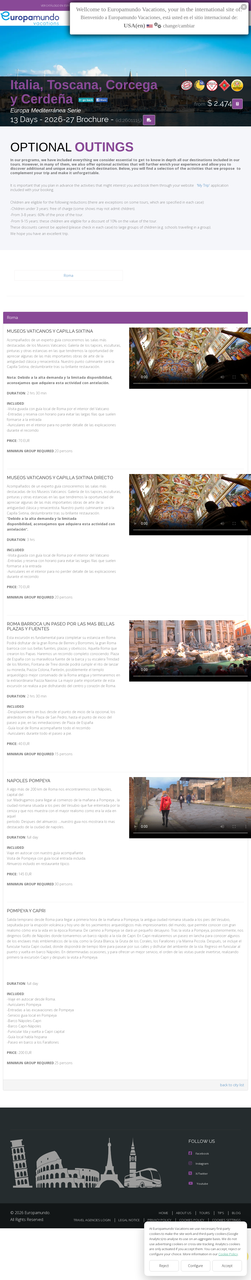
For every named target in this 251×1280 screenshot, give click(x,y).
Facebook (199, 1199)
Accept (227, 1266)
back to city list (231, 1130)
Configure (195, 1266)
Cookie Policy (224, 1254)
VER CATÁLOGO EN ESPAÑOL (46, 5)
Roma (68, 276)
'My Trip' (194, 185)
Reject (164, 1266)
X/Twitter (198, 1219)
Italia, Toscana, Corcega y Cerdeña (84, 92)
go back (86, 100)
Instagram (199, 1209)
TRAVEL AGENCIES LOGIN (123, 1265)
